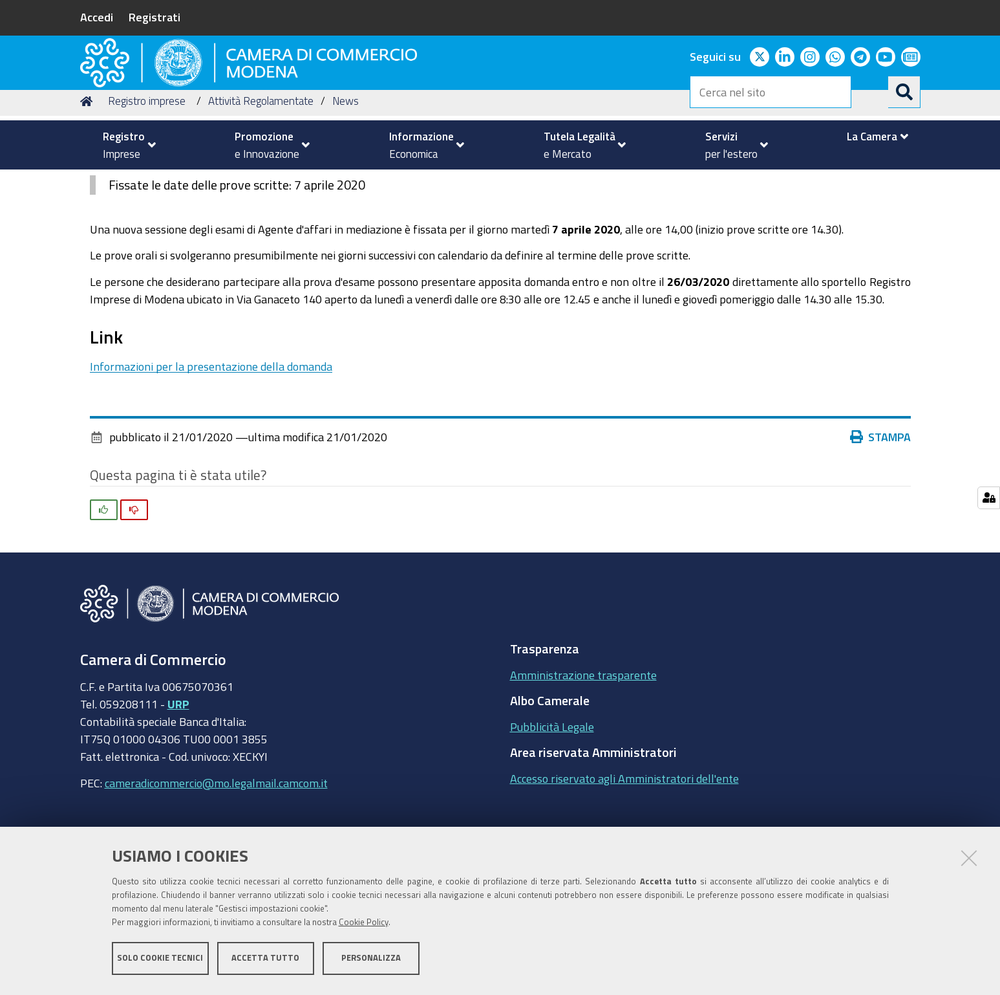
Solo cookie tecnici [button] (160, 961)
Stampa (880, 519)
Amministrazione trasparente (583, 757)
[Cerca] (904, 92)
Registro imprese (147, 183)
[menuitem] (124, 144)
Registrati (154, 17)
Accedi (96, 17)
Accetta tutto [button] (265, 961)
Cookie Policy (363, 925)
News (345, 183)
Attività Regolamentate (261, 183)
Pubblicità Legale (552, 809)
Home (88, 183)
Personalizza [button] (371, 961)
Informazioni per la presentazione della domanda (211, 448)
